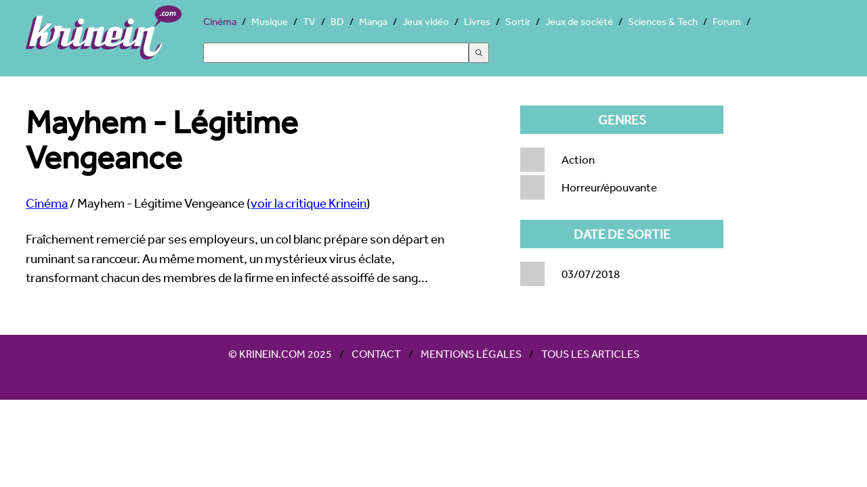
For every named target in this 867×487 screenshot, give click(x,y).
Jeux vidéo (425, 21)
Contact (376, 354)
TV (309, 21)
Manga (373, 21)
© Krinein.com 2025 (280, 354)
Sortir (517, 21)
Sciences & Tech (663, 21)
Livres (477, 21)
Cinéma (219, 21)
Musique (269, 21)
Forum (727, 21)
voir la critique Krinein (308, 202)
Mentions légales (471, 354)
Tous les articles (590, 354)
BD (337, 21)
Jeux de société (579, 21)
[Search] (336, 53)
